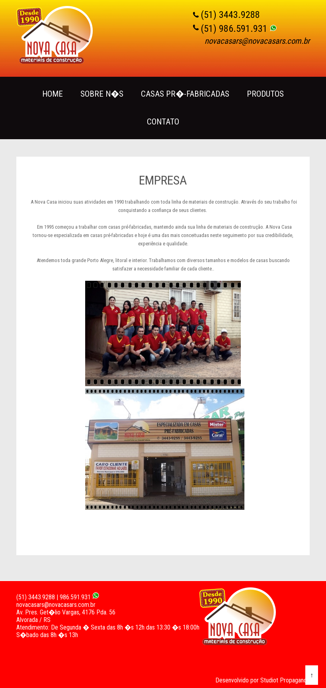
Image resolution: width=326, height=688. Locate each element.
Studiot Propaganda (285, 680)
